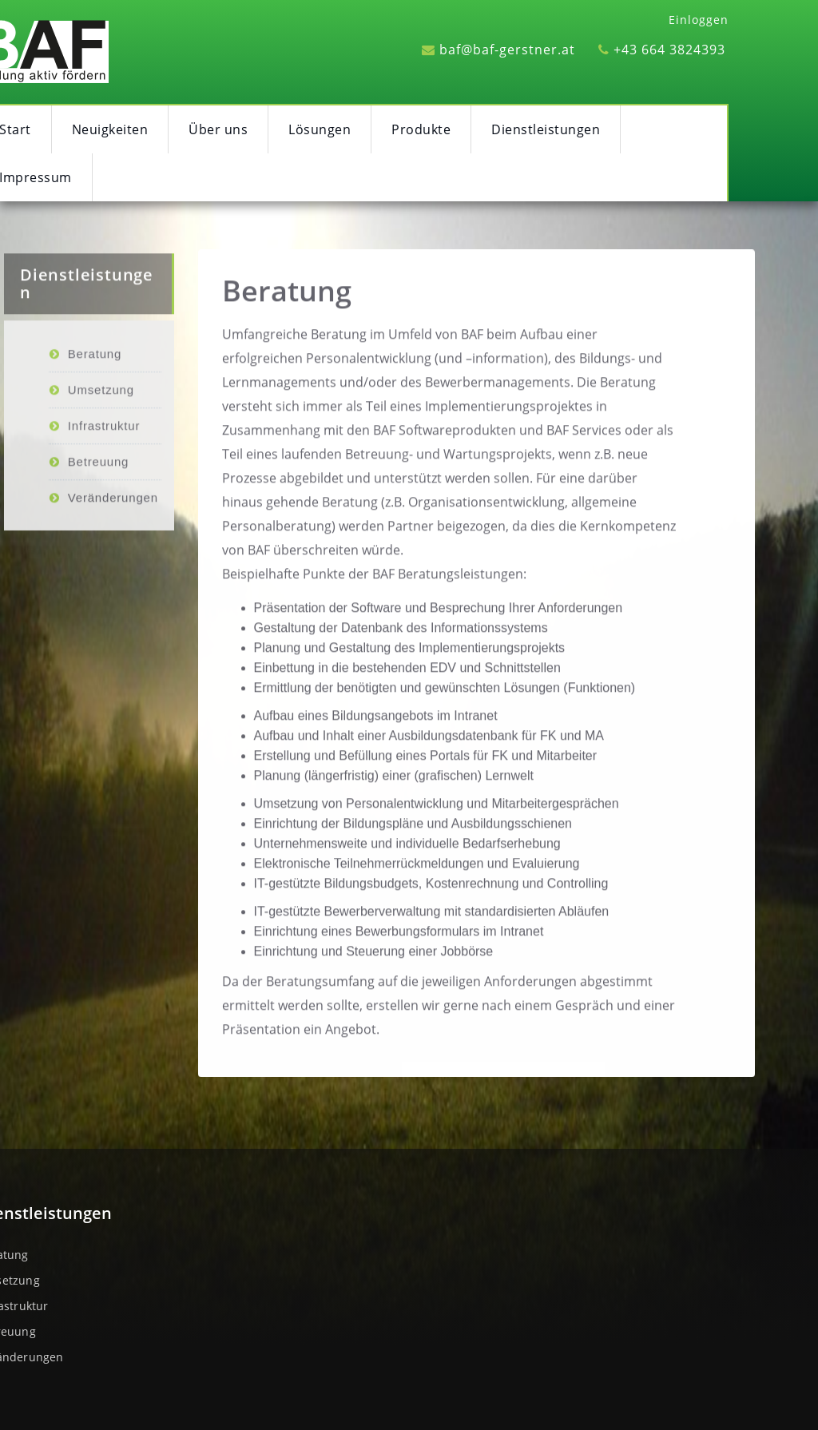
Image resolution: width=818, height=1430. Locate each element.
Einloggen (699, 19)
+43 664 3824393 (661, 49)
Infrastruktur (104, 461)
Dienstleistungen (545, 129)
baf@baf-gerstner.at (498, 49)
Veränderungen (113, 533)
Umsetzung (101, 425)
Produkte (421, 129)
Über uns (218, 129)
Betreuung (98, 497)
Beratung (286, 296)
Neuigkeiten (110, 129)
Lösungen (319, 129)
